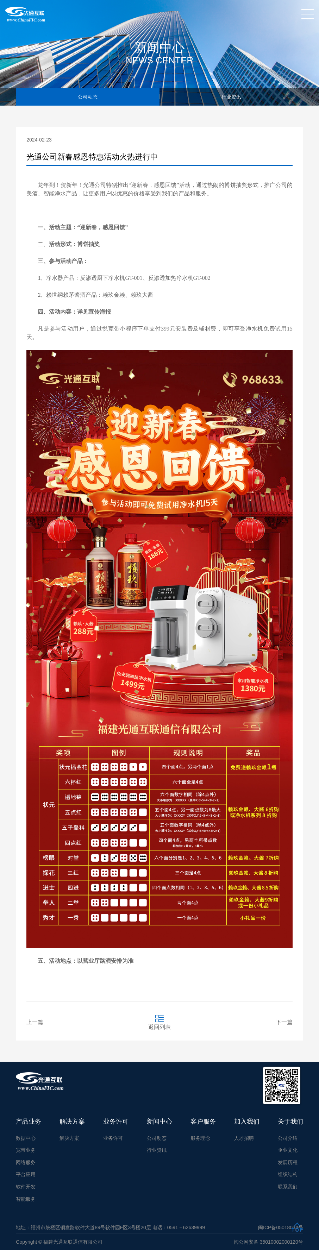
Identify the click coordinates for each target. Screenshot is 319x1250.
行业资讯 (231, 97)
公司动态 (88, 97)
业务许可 (116, 1121)
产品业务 (28, 1121)
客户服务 (203, 1121)
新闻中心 (159, 1121)
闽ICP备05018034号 (280, 1227)
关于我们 (290, 1121)
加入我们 (246, 1121)
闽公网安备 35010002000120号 (268, 1241)
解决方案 (72, 1121)
